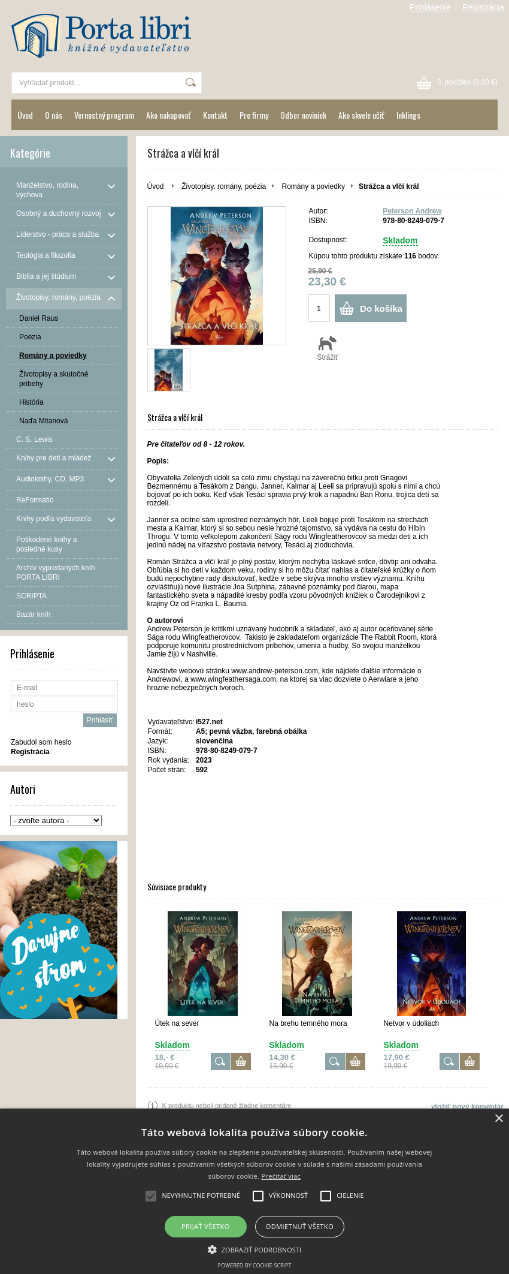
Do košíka (381, 308)
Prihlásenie (430, 7)
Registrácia (483, 7)
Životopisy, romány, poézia (223, 186)
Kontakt (215, 115)
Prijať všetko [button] (205, 1226)
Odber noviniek (303, 115)
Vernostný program (104, 115)
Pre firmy (254, 115)
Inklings (408, 115)
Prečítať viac (281, 1175)
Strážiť (327, 348)
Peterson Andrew (412, 211)
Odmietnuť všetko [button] (300, 1226)
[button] (255, 1248)
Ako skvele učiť (361, 115)
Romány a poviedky (313, 186)
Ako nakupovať (168, 115)
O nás (53, 115)
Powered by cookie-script (255, 1265)
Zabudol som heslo (41, 742)
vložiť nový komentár (467, 1107)
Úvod (25, 115)
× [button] (498, 1119)
